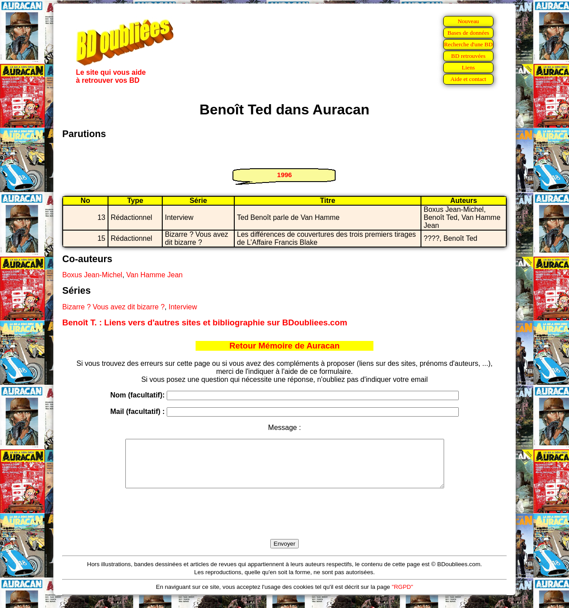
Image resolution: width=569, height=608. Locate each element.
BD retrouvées (468, 56)
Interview (182, 307)
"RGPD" (402, 596)
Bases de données (468, 32)
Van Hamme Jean (154, 275)
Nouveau (468, 21)
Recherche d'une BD (468, 44)
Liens (468, 67)
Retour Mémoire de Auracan (284, 345)
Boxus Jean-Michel (92, 275)
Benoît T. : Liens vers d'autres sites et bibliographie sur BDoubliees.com (204, 322)
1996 (284, 174)
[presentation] (284, 524)
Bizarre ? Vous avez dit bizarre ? (113, 307)
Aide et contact (468, 79)
